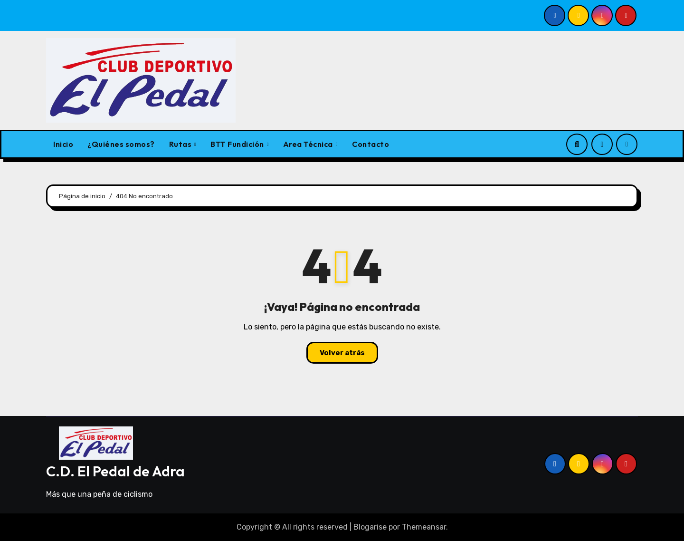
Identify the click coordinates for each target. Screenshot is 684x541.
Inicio (63, 144)
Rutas (181, 144)
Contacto (370, 144)
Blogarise (370, 526)
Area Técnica (309, 144)
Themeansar (424, 526)
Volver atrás (342, 352)
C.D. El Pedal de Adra (115, 471)
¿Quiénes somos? (121, 144)
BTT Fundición (238, 144)
